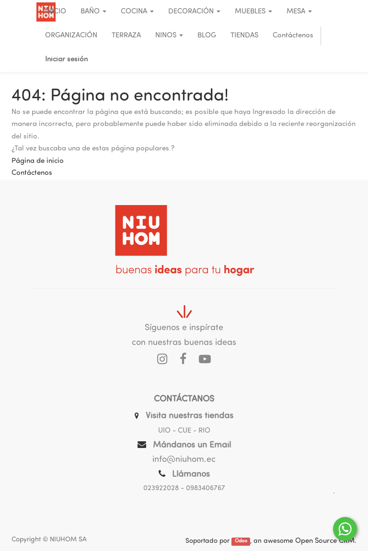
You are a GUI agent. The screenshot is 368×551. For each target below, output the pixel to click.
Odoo (241, 541)
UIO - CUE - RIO (184, 431)
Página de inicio (38, 161)
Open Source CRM (325, 541)
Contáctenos (32, 173)
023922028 (161, 488)
